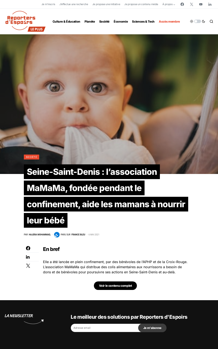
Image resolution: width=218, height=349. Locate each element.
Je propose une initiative (106, 4)
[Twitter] (191, 4)
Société (31, 157)
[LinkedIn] (210, 4)
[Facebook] (182, 4)
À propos (167, 4)
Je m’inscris (48, 4)
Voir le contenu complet (115, 285)
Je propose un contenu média (141, 4)
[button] (197, 21)
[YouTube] (200, 4)
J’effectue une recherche (73, 4)
